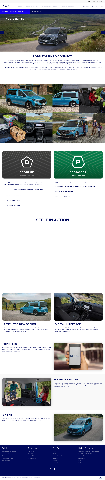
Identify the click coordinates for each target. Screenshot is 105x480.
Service (93, 1)
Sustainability (31, 455)
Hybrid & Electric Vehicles (9, 451)
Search (99, 1)
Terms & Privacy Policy (84, 455)
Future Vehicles (6, 460)
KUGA (54, 453)
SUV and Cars (5, 453)
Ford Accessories (32, 458)
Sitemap (19, 477)
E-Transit (55, 458)
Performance (5, 455)
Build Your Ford (97, 6)
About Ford (31, 451)
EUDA (79, 460)
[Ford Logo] (5, 6)
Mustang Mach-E (57, 455)
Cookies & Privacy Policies (35, 477)
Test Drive (86, 6)
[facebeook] (50, 469)
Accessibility (81, 458)
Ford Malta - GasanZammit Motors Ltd (88, 451)
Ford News (30, 453)
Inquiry (89, 1)
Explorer (55, 460)
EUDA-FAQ (81, 462)
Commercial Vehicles (7, 458)
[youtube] (54, 469)
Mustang (55, 462)
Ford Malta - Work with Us (85, 453)
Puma (54, 451)
